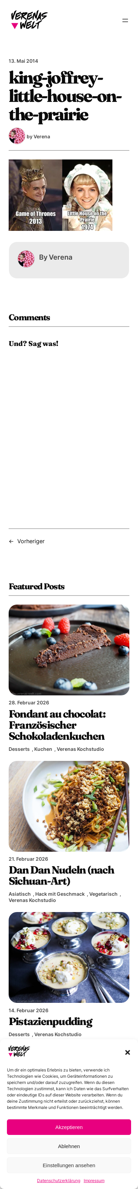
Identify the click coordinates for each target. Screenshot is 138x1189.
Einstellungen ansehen (69, 1165)
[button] (127, 1052)
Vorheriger (31, 541)
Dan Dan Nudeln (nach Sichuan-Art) (61, 875)
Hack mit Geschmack (60, 894)
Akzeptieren (69, 1127)
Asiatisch (20, 894)
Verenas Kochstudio (80, 749)
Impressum (94, 1180)
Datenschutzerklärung (58, 1180)
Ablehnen (69, 1146)
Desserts (19, 749)
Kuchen (43, 749)
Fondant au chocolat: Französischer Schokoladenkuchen (57, 725)
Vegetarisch (103, 894)
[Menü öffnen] (125, 20)
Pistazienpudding (50, 1021)
